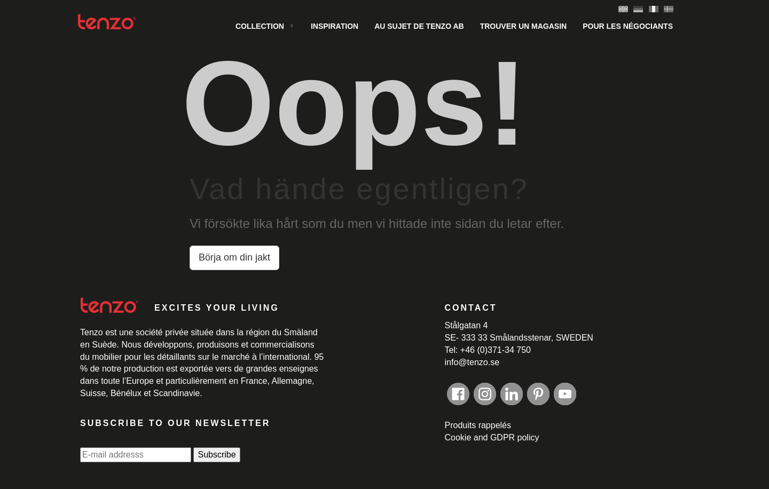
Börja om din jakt (234, 257)
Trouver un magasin (523, 26)
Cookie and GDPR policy (492, 437)
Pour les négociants (628, 26)
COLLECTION (260, 26)
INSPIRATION (334, 26)
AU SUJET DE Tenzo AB (419, 26)
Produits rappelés (478, 425)
